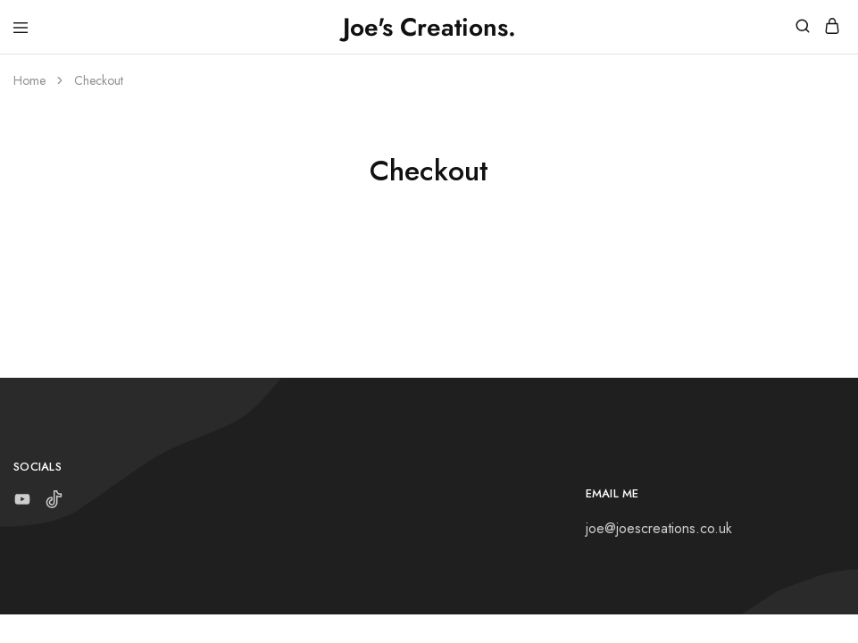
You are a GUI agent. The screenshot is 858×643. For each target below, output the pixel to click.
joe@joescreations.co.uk (659, 528)
